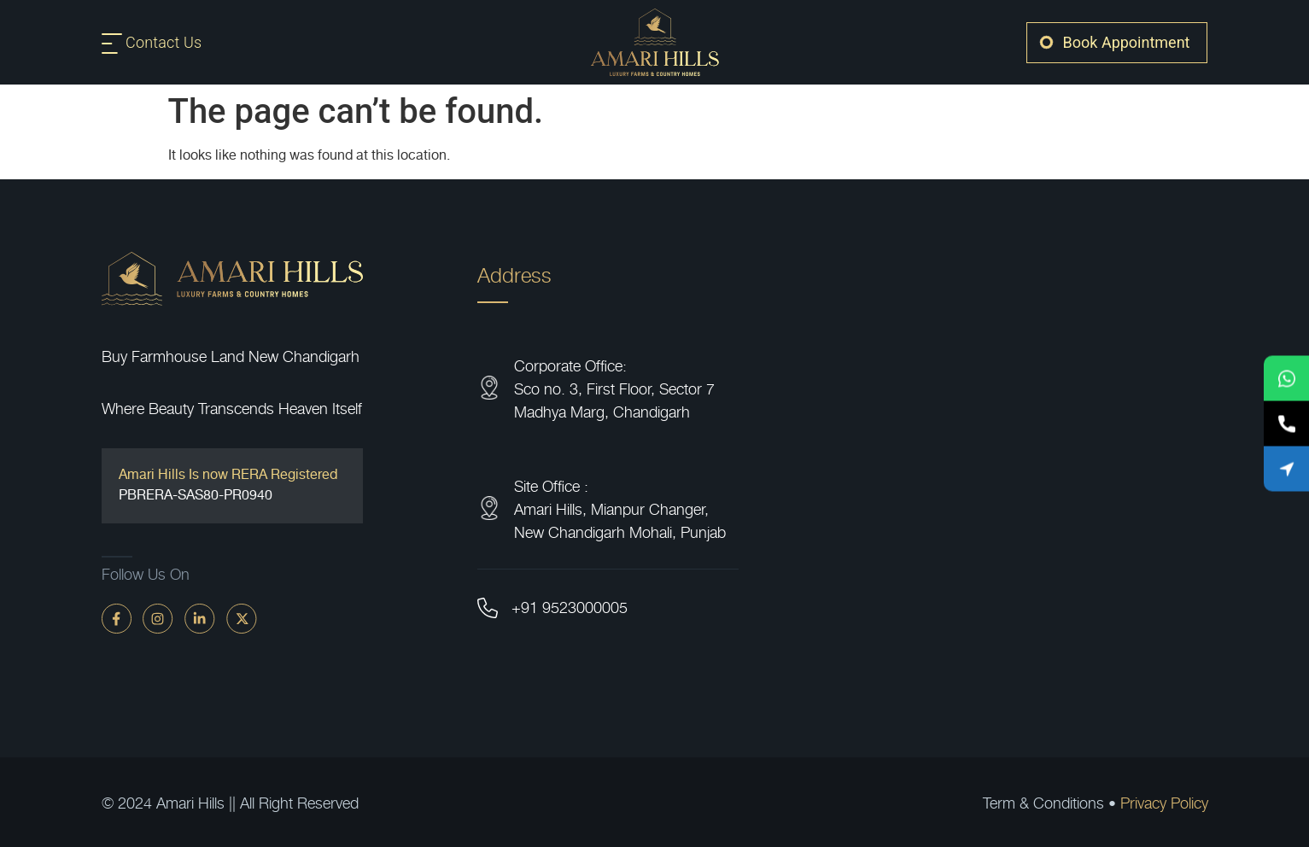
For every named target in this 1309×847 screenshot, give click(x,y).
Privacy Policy (1164, 802)
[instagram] (158, 618)
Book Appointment (1126, 42)
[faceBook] (116, 618)
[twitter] (241, 618)
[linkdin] (199, 618)
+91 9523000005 (569, 606)
